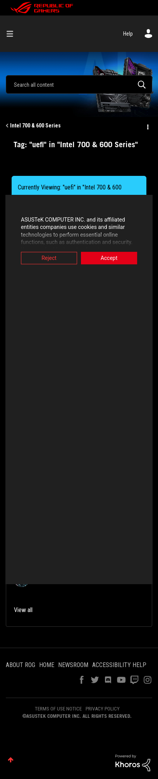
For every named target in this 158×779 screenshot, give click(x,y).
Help (128, 34)
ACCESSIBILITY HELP (119, 665)
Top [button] (10, 760)
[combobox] (79, 84)
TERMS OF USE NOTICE (58, 709)
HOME (46, 665)
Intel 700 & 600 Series (35, 125)
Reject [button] (46, 258)
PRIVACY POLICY (103, 709)
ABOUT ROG (20, 665)
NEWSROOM (73, 665)
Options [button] (147, 126)
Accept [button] (111, 258)
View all (23, 610)
